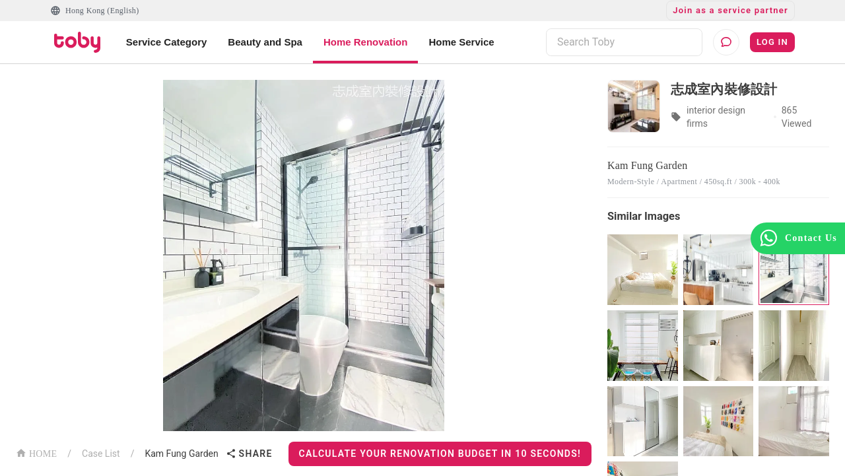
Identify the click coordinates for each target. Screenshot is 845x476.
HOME (36, 452)
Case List (101, 453)
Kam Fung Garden (181, 453)
